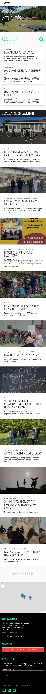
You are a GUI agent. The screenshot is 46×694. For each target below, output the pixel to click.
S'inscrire (7, 676)
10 (32, 574)
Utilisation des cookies (23, 685)
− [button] (2, 587)
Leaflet (43, 612)
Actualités (9, 10)
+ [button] (2, 584)
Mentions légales (8, 685)
